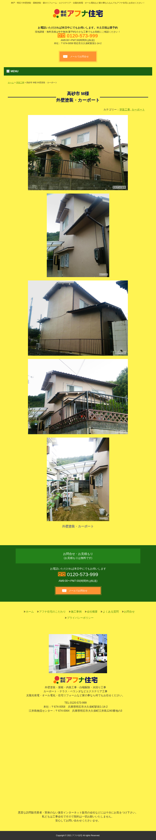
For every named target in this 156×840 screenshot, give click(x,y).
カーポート (138, 109)
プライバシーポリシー (80, 617)
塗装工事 (20, 82)
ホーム (11, 82)
